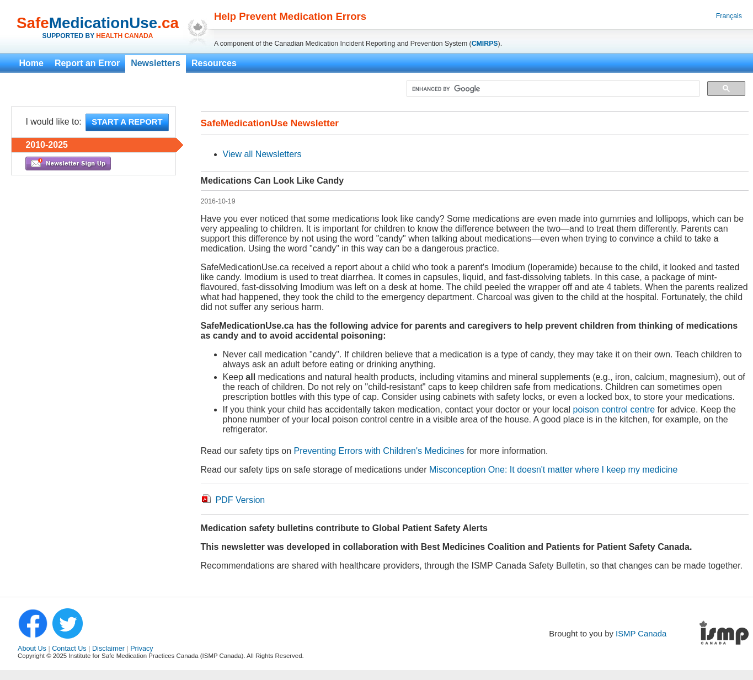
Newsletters (155, 63)
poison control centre (614, 409)
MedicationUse (103, 22)
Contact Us (69, 648)
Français (729, 16)
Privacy (141, 648)
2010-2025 (46, 144)
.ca (168, 22)
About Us (32, 648)
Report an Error (87, 63)
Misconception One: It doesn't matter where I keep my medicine (553, 469)
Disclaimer (108, 648)
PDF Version (240, 500)
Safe (33, 22)
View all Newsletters (262, 154)
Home (31, 63)
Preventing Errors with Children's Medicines (379, 451)
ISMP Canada (641, 633)
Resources (214, 63)
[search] (552, 89)
